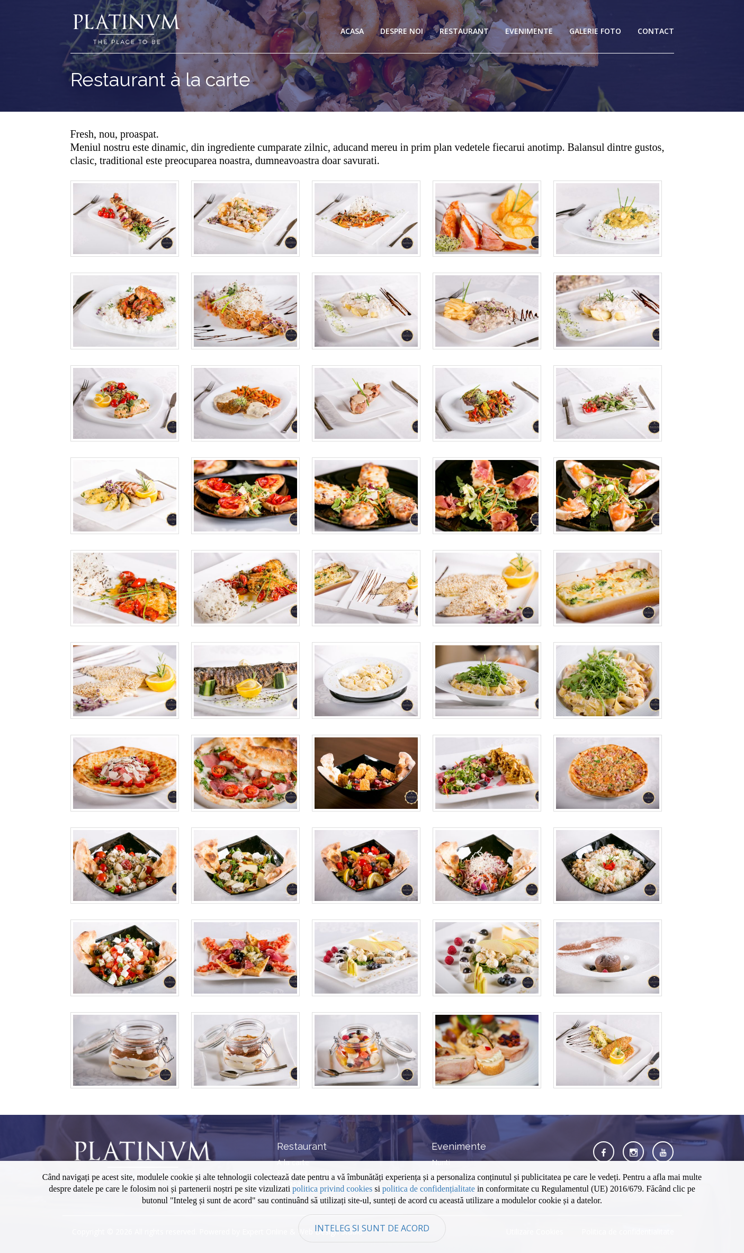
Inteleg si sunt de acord (372, 1228)
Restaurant (464, 31)
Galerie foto (595, 31)
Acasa (352, 31)
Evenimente (529, 31)
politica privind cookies (332, 1188)
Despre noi (401, 31)
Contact (656, 31)
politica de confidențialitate (428, 1188)
